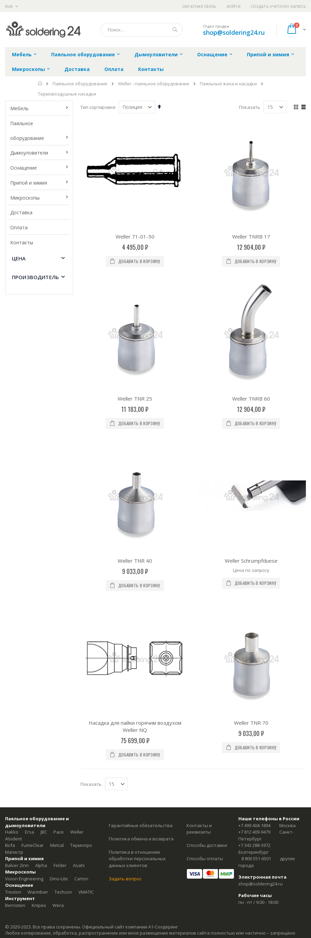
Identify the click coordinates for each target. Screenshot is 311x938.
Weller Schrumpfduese (251, 560)
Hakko (11, 832)
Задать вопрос (125, 879)
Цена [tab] (19, 258)
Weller (77, 832)
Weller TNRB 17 (251, 236)
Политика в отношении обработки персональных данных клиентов (137, 858)
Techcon (63, 892)
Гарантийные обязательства (141, 825)
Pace (59, 832)
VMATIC (86, 892)
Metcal (57, 845)
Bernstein (15, 905)
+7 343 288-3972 (254, 845)
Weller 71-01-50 (135, 236)
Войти (233, 6)
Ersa (29, 832)
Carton (81, 879)
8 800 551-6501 (256, 858)
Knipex (39, 905)
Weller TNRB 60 (251, 398)
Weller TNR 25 (135, 398)
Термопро (81, 845)
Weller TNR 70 (251, 722)
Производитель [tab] (35, 277)
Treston (13, 892)
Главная (40, 83)
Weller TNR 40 (135, 560)
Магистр (14, 852)
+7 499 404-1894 (254, 825)
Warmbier (38, 892)
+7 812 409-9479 (254, 832)
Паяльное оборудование (80, 84)
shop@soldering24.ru (234, 32)
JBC (44, 832)
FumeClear (32, 845)
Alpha (41, 865)
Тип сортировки (97, 107)
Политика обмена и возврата (141, 839)
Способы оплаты (205, 858)
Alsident (13, 839)
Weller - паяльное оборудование (153, 84)
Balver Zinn (17, 865)
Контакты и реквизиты (199, 828)
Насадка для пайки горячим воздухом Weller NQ (135, 726)
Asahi (79, 865)
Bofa (10, 845)
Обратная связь (199, 6)
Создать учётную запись (278, 6)
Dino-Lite (59, 879)
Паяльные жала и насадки (228, 84)
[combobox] (141, 30)
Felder (60, 865)
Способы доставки (207, 845)
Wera (58, 905)
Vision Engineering (24, 879)
